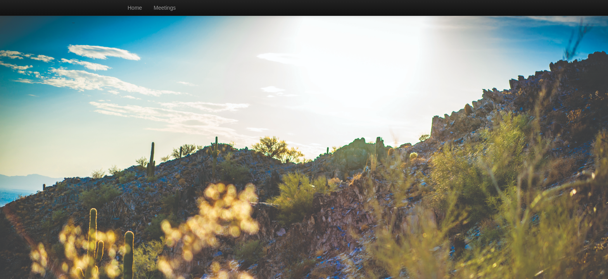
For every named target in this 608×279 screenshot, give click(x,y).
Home (135, 8)
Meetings (165, 8)
